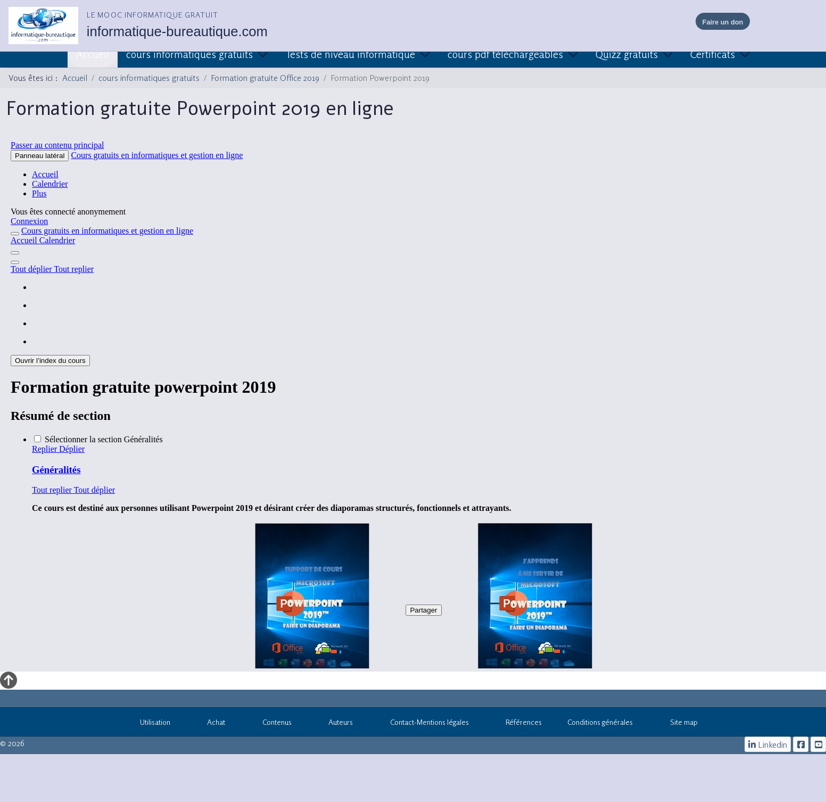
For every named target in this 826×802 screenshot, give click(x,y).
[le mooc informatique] (800, 744)
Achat (211, 723)
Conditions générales (600, 721)
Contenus (271, 723)
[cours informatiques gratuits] (818, 744)
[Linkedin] (768, 744)
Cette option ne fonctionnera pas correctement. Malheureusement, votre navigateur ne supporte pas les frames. (413, 402)
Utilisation (149, 723)
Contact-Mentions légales (423, 723)
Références (518, 723)
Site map (678, 723)
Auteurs (335, 723)
